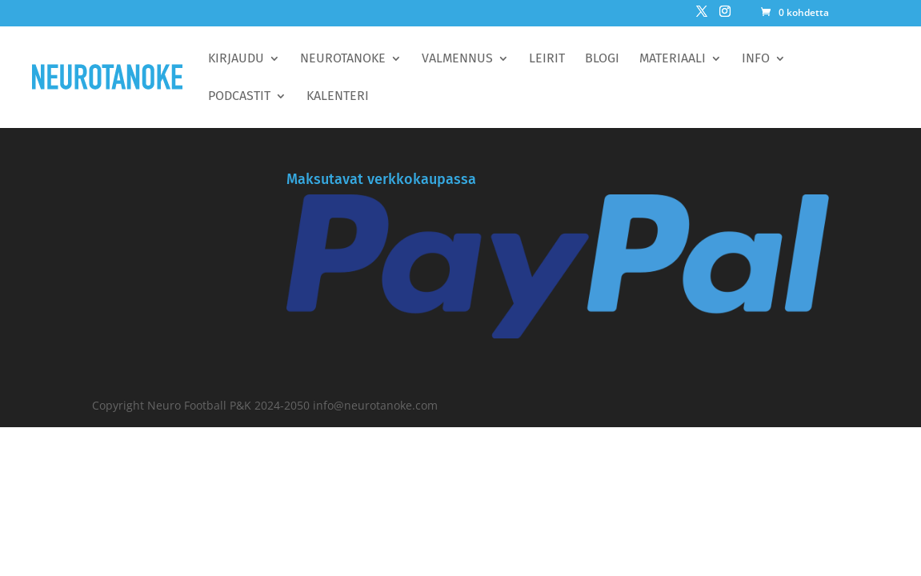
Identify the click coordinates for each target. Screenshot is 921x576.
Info (756, 59)
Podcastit (239, 96)
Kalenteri (337, 96)
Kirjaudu (236, 59)
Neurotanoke (343, 59)
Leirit (547, 59)
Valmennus (457, 59)
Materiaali (672, 59)
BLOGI (602, 59)
